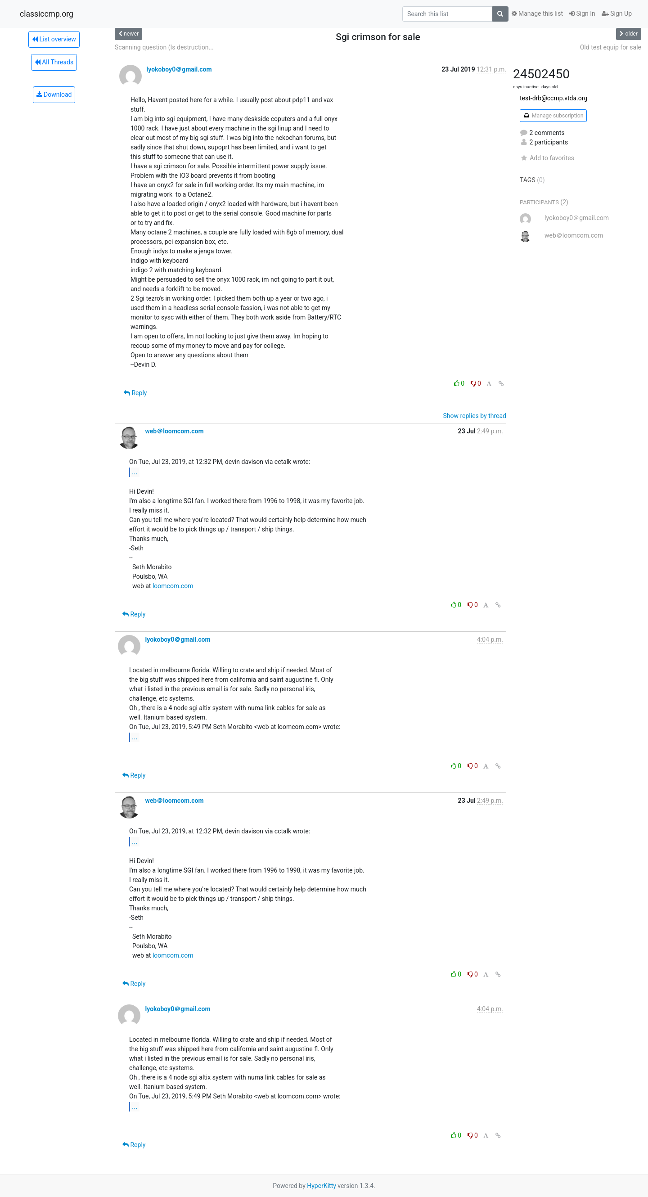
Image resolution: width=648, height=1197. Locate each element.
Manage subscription (553, 115)
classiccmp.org (46, 13)
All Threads (54, 62)
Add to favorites (547, 158)
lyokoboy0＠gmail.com (179, 69)
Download (54, 94)
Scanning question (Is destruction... (164, 47)
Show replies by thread (474, 415)
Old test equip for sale (610, 47)
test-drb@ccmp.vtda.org (553, 98)
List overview (54, 39)
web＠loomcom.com (174, 431)
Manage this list (537, 13)
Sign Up (617, 13)
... (135, 472)
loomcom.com (173, 586)
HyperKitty (321, 1185)
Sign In (582, 13)
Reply (135, 392)
